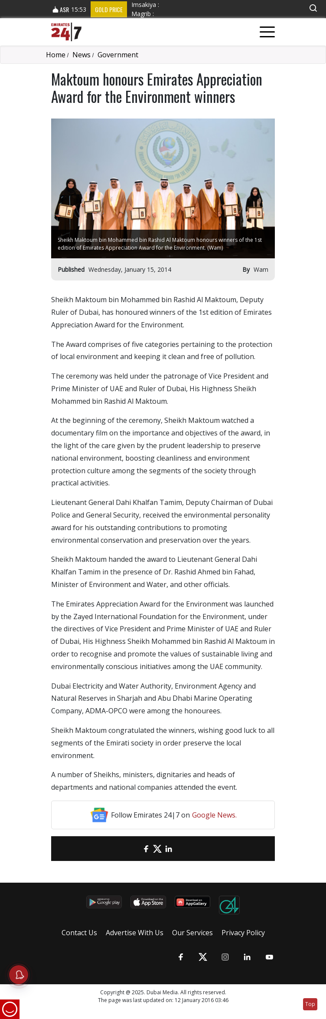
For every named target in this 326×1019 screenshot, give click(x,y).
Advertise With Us (134, 932)
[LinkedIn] (168, 849)
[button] (313, 8)
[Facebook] (146, 849)
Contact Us (79, 932)
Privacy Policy (243, 932)
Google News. (214, 815)
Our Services (192, 932)
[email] (134, 849)
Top (310, 1004)
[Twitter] (157, 849)
